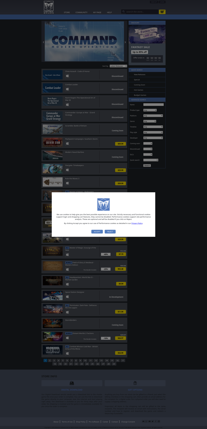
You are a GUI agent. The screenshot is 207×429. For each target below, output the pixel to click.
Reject (110, 231)
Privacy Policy (137, 223)
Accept (97, 231)
